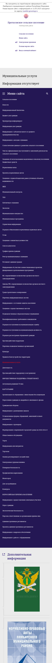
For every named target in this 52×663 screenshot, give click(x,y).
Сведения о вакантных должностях (15, 240)
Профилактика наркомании (12, 473)
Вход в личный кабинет (27, 50)
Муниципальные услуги (11, 362)
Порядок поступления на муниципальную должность (22, 330)
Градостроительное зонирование (14, 292)
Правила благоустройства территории (16, 357)
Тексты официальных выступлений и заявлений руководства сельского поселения (25, 152)
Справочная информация (11, 224)
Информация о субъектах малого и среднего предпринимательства (18, 133)
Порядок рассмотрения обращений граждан (18, 335)
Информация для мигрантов (12, 446)
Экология (5, 208)
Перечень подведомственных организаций (18, 346)
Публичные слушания (10, 203)
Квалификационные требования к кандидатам (19, 319)
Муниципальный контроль (12, 192)
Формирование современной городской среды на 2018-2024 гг (25, 430)
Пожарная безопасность (11, 468)
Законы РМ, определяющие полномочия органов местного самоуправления (23, 285)
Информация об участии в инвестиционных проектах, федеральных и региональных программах (22, 269)
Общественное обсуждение (12, 435)
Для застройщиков (9, 484)
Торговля (5, 451)
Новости (5, 105)
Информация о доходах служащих (15, 140)
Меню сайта (23, 38)
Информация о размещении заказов (15, 411)
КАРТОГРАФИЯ (7, 389)
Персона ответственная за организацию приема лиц (21, 516)
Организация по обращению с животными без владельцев (23, 395)
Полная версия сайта (26, 46)
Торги (4, 441)
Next (48, 650)
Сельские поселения (26, 34)
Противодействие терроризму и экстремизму (19, 373)
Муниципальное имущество (12, 213)
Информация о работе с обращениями (16, 538)
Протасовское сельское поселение (26, 22)
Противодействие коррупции (13, 341)
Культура (5, 351)
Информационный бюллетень (13, 110)
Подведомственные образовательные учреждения (20, 314)
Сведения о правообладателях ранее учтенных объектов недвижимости (22, 179)
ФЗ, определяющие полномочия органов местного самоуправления (20, 277)
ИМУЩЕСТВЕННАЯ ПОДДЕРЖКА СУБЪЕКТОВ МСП (20, 378)
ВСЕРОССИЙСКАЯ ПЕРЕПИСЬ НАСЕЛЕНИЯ (17, 494)
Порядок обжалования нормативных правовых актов (22, 230)
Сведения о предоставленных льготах (16, 308)
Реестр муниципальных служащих (15, 257)
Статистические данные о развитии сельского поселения (23, 145)
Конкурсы (6, 489)
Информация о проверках (11, 424)
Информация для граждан (12, 126)
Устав (4, 235)
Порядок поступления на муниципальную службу (20, 325)
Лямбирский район (26, 26)
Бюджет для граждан (9, 116)
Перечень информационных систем (15, 298)
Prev (3, 650)
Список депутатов (8, 246)
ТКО (3, 197)
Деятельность (7, 368)
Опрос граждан (7, 505)
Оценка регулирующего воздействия (15, 457)
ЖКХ (4, 187)
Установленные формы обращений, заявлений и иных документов (22, 417)
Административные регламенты (14, 521)
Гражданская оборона (10, 405)
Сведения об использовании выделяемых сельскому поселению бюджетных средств (25, 160)
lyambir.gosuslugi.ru (30, 11)
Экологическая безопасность (12, 511)
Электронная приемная (27, 42)
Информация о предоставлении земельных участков (21, 500)
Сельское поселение (9, 99)
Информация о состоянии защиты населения (19, 303)
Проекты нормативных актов (13, 173)
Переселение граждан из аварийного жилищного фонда (22, 400)
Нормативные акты (9, 167)
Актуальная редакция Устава (12, 384)
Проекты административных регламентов (17, 527)
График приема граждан (11, 251)
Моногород (6, 478)
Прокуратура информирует (12, 121)
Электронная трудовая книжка (13, 462)
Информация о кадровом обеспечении (16, 532)
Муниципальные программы (13, 219)
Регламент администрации (12, 262)
